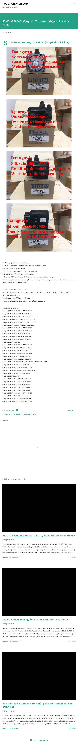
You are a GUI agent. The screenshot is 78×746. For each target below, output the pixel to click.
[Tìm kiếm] (69, 3)
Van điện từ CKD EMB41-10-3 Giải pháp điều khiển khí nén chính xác (37, 705)
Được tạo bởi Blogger (39, 740)
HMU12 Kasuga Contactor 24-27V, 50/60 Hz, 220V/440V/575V (38, 535)
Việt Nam (32, 414)
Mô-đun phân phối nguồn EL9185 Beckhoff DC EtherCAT (36, 619)
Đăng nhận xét (15, 557)
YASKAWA (10, 411)
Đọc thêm (72, 557)
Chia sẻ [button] (70, 411)
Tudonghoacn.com (15, 3)
